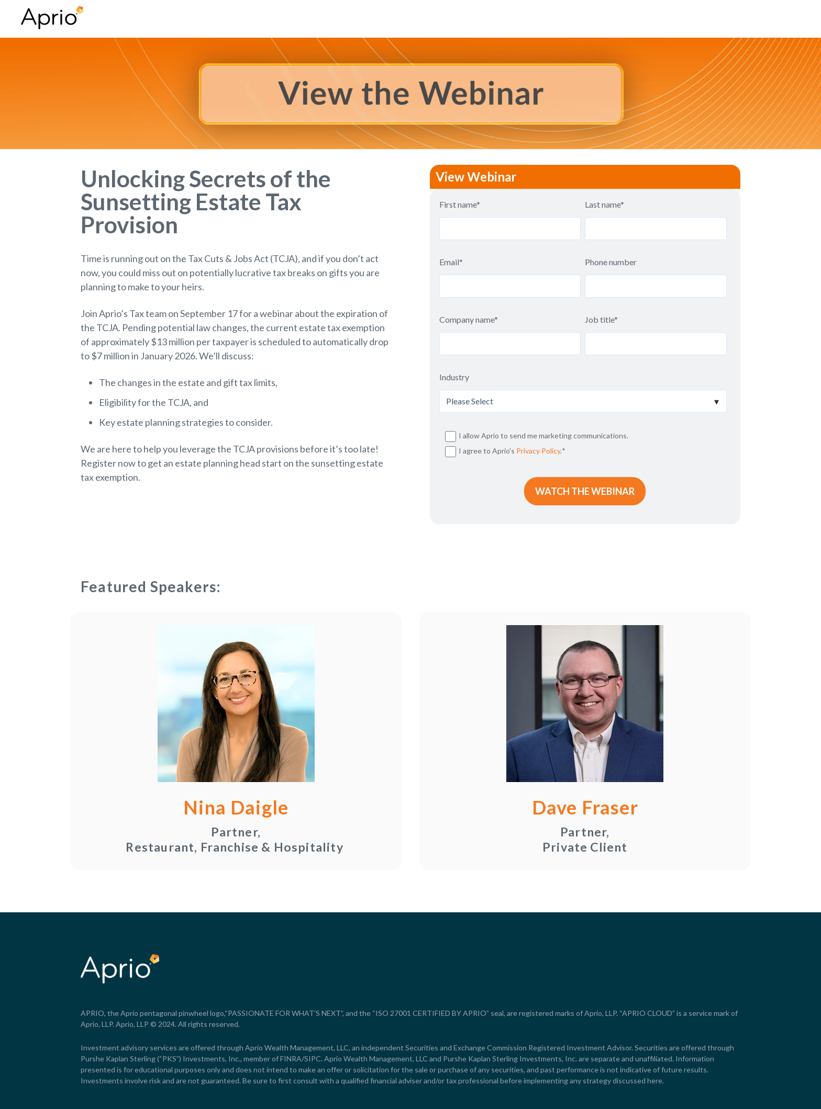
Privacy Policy (538, 450)
